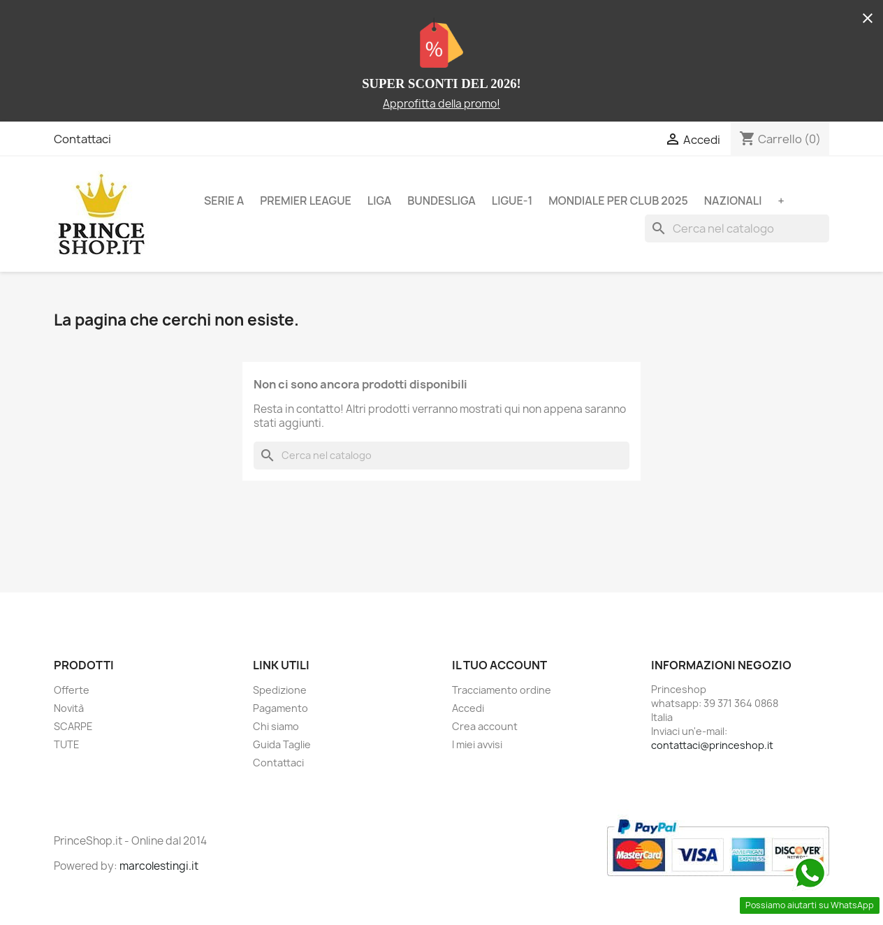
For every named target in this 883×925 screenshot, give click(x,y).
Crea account (485, 726)
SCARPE (73, 726)
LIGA (379, 200)
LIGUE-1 (512, 200)
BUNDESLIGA (441, 200)
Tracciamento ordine (501, 690)
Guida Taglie (282, 744)
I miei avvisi (477, 744)
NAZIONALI (733, 200)
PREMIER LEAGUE (305, 200)
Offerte (71, 690)
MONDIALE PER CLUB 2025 (618, 200)
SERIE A (224, 200)
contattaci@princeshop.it (712, 745)
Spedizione (280, 690)
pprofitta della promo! (445, 103)
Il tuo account (499, 665)
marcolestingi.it (158, 866)
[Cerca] (737, 228)
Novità (69, 708)
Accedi (468, 708)
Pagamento (280, 708)
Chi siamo (276, 726)
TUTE (67, 744)
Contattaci (82, 139)
